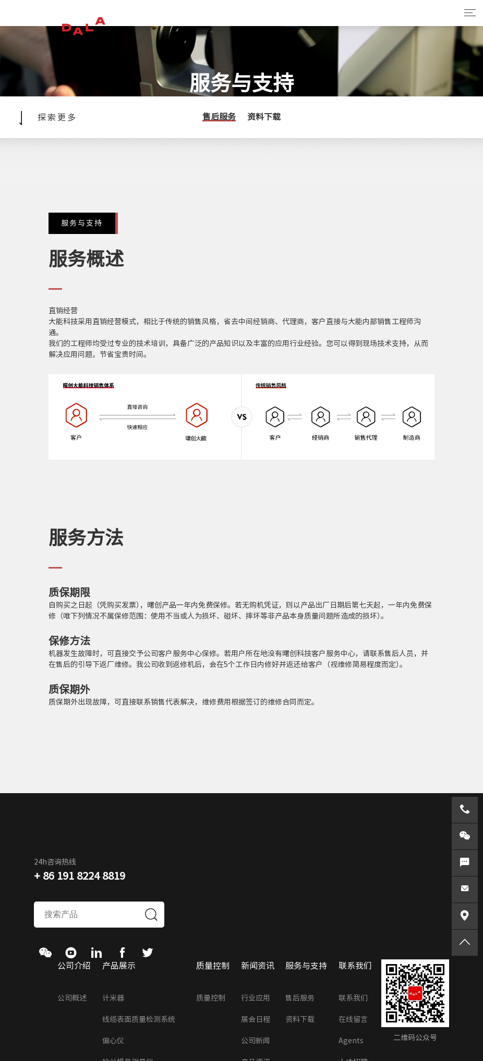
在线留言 (353, 1019)
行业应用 (255, 998)
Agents (351, 1040)
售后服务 (219, 117)
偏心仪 (113, 1040)
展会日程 (255, 1019)
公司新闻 (255, 1040)
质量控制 (210, 998)
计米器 (113, 998)
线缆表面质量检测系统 (138, 1019)
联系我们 (353, 998)
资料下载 (264, 117)
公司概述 (72, 998)
